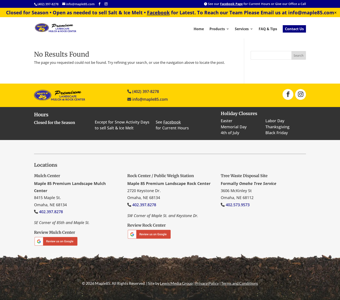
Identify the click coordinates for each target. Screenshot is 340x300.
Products (217, 29)
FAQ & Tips (268, 29)
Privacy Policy (207, 283)
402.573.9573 (238, 204)
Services (242, 29)
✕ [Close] (335, 12)
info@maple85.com (150, 99)
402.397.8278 (51, 211)
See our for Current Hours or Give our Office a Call (255, 4)
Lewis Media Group (176, 283)
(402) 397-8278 (145, 91)
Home (199, 29)
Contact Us (294, 28)
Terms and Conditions (239, 283)
